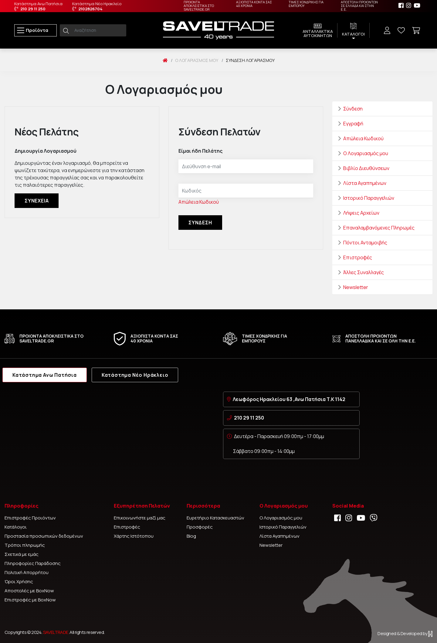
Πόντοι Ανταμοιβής (365, 242)
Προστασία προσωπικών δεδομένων (44, 536)
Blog (191, 536)
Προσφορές (200, 527)
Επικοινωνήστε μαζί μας (139, 518)
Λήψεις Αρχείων (361, 212)
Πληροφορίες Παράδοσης (33, 563)
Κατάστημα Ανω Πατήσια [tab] (44, 375)
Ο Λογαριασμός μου (365, 153)
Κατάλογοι (16, 527)
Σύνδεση (353, 108)
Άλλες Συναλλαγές (363, 272)
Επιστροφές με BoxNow (30, 600)
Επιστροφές (357, 257)
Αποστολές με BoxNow (29, 590)
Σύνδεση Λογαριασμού (250, 60)
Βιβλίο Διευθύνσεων (366, 168)
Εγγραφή (353, 123)
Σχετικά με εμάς (22, 554)
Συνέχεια (37, 200)
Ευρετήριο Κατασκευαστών (215, 518)
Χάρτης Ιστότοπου (134, 536)
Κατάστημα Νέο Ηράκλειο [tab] (135, 375)
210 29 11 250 (249, 417)
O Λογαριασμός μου (196, 60)
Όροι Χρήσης (19, 581)
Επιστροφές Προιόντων (30, 518)
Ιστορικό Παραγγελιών (368, 198)
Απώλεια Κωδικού (198, 202)
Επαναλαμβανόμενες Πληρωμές (379, 227)
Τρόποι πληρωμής (25, 545)
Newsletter (355, 287)
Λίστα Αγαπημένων (364, 183)
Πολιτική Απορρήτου (27, 572)
